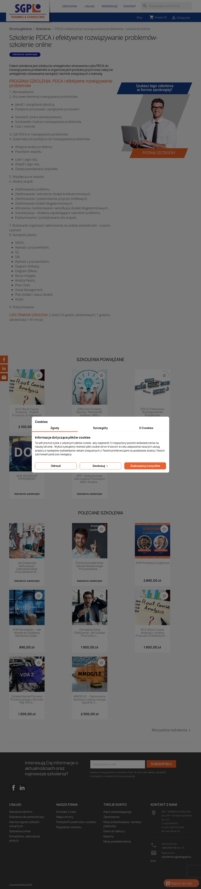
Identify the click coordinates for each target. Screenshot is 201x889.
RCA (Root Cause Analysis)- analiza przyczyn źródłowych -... (152, 632)
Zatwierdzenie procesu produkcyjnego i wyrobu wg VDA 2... (27, 699)
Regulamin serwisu (68, 827)
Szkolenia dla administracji (26, 817)
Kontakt (129, 6)
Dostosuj (101, 466)
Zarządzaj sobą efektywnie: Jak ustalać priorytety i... (89, 632)
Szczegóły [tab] (100, 428)
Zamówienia (111, 817)
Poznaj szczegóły (159, 153)
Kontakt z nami (66, 812)
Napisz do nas (179, 883)
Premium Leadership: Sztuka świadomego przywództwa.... (90, 566)
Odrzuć (56, 466)
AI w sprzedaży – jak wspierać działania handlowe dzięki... (27, 632)
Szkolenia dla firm (20, 812)
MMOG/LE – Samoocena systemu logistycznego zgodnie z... (89, 699)
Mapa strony (64, 817)
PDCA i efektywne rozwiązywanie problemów (152, 412)
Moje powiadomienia (117, 841)
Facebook (13, 795)
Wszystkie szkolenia (172, 730)
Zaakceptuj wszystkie (145, 466)
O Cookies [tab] (146, 428)
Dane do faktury (114, 831)
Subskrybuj (161, 764)
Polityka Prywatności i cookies (76, 822)
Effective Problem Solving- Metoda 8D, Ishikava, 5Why (89, 412)
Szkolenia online (20, 831)
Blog (139, 17)
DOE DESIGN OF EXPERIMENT (26, 477)
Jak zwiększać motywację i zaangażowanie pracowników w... (26, 567)
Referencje (110, 6)
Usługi (89, 6)
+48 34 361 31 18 (169, 847)
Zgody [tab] (54, 428)
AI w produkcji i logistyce (152, 563)
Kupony (108, 836)
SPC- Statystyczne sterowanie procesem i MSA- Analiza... (89, 479)
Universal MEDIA (16, 885)
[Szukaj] (166, 6)
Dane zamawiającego (117, 812)
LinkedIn (22, 788)
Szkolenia (69, 6)
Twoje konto (115, 804)
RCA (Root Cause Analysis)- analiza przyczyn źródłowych (27, 412)
